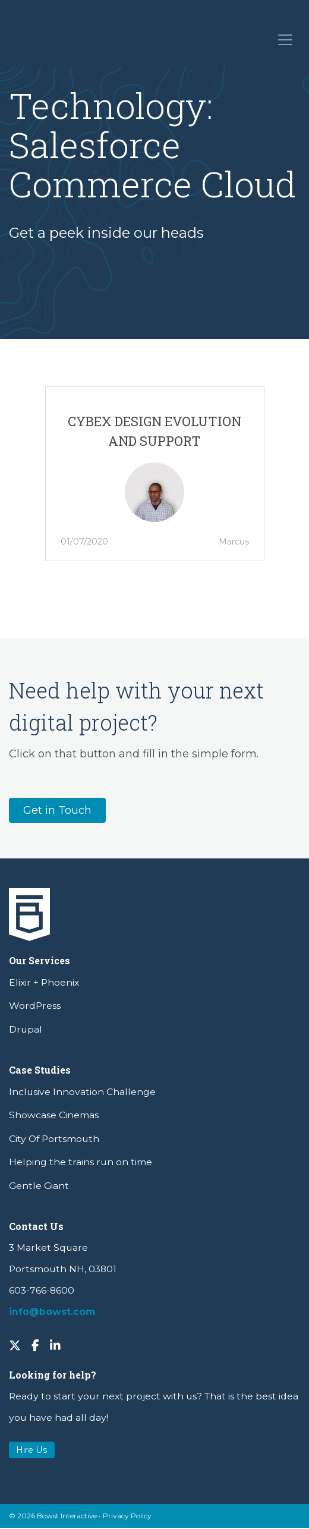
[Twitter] (15, 1344)
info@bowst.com (52, 1311)
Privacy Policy (127, 1515)
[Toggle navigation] (284, 39)
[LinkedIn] (55, 1344)
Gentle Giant (39, 1185)
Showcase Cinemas (54, 1115)
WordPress (35, 1005)
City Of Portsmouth (54, 1138)
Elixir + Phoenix (44, 982)
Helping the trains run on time (80, 1162)
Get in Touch (57, 810)
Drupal (25, 1029)
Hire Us (32, 1450)
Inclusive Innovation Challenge (82, 1091)
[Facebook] (35, 1344)
